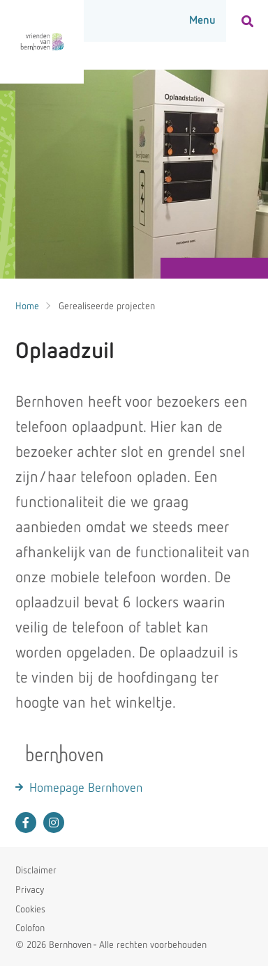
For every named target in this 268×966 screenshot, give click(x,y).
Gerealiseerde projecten (107, 306)
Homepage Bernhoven (85, 788)
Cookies (30, 909)
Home (27, 306)
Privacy (29, 890)
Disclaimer (36, 870)
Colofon (30, 928)
